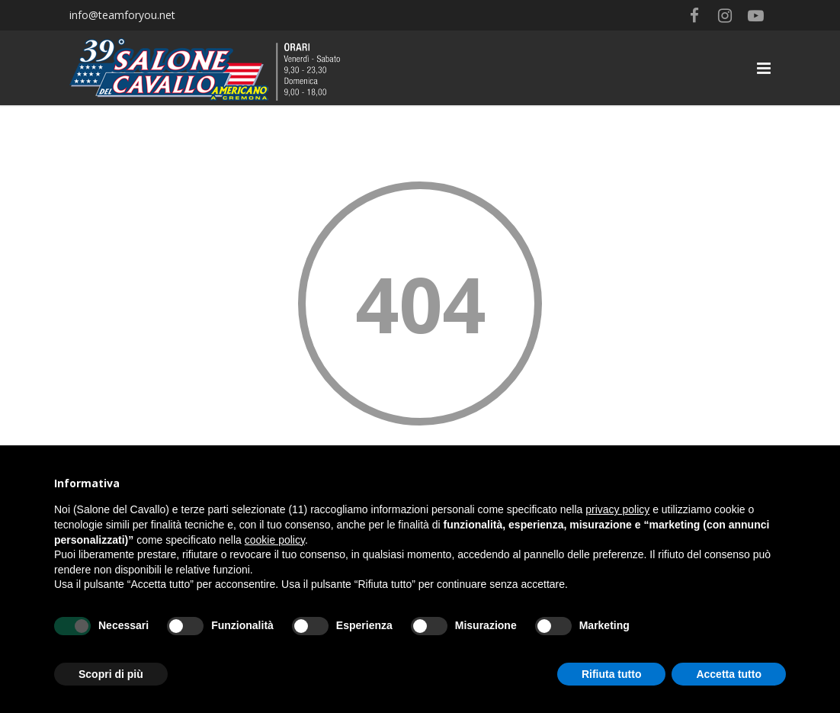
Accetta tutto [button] (728, 674)
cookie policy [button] (275, 540)
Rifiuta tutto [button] (612, 674)
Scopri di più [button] (111, 674)
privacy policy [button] (617, 509)
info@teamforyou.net (122, 15)
